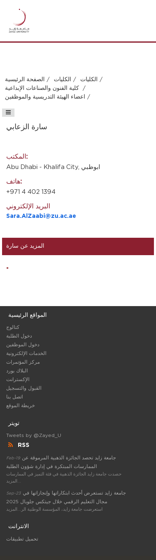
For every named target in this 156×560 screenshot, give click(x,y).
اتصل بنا (14, 396)
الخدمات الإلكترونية (26, 353)
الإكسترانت (17, 379)
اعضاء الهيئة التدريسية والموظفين (45, 97)
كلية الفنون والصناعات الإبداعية (43, 88)
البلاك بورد (17, 370)
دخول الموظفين (22, 344)
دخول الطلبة (19, 335)
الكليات (62, 79)
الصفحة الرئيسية (25, 79)
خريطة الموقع (20, 405)
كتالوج (12, 327)
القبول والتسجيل (23, 388)
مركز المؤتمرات (23, 362)
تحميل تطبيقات (22, 538)
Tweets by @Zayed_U (33, 435)
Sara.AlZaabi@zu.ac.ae (41, 216)
